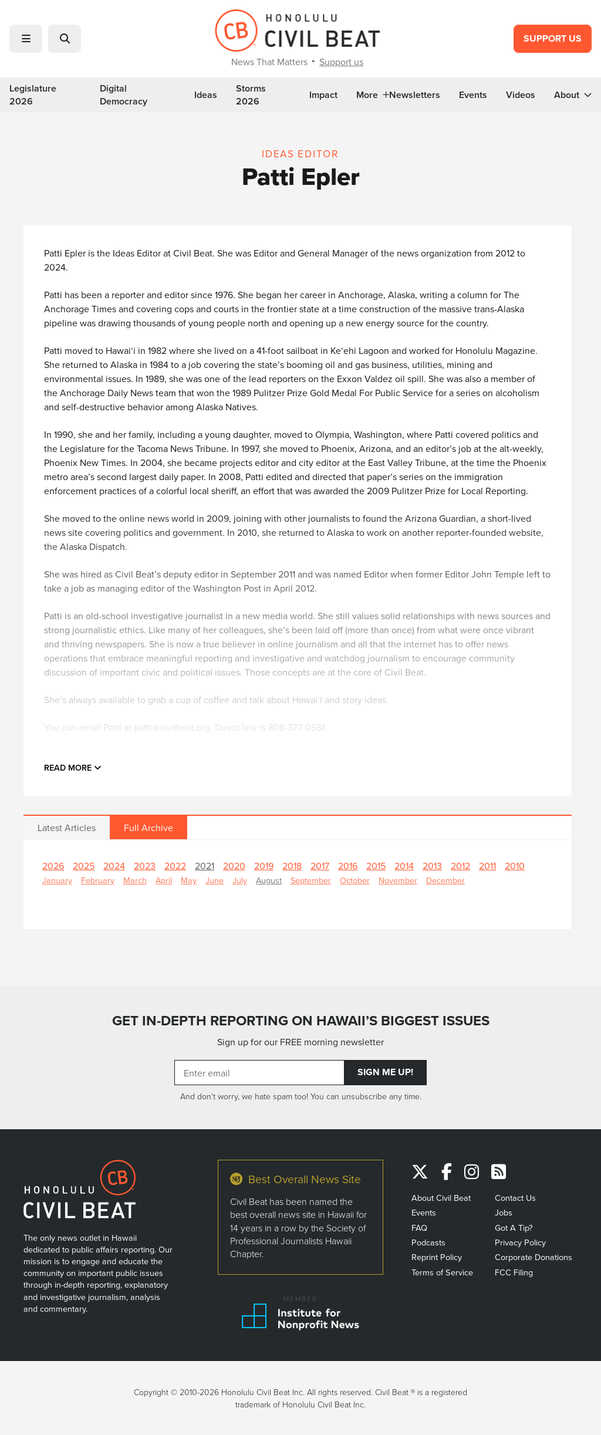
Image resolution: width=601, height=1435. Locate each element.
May (189, 880)
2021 (204, 865)
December (445, 880)
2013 (432, 865)
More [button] (372, 95)
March (135, 880)
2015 (376, 865)
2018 (292, 865)
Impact (323, 95)
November (398, 880)
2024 (114, 865)
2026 (53, 865)
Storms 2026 (251, 95)
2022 (175, 865)
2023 (145, 865)
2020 (234, 865)
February (97, 880)
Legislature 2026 (32, 95)
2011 (487, 865)
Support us (341, 61)
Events (473, 95)
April (164, 880)
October (355, 880)
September (311, 880)
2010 (515, 865)
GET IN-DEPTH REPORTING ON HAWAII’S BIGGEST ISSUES (300, 1020)
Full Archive (148, 827)
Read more (73, 767)
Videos (520, 95)
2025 (83, 865)
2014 (404, 865)
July (239, 880)
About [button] (573, 95)
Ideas (205, 95)
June (214, 880)
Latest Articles (67, 827)
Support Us (553, 38)
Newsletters (414, 95)
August (269, 880)
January (57, 880)
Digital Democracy (123, 95)
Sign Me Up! (385, 1072)
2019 (264, 865)
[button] (25, 39)
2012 (460, 865)
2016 (347, 865)
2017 (319, 865)
